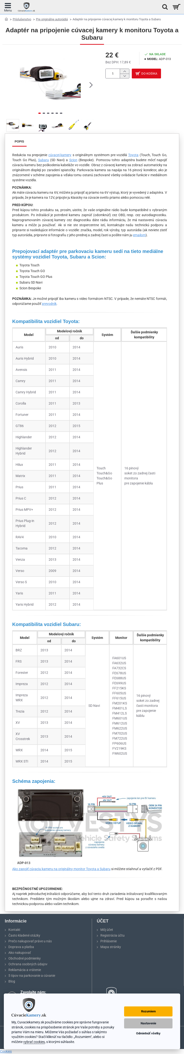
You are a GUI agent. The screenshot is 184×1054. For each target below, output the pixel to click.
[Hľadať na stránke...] (163, 7)
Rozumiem (148, 1011)
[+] (124, 71)
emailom (139, 235)
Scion (73, 160)
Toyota (133, 155)
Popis (19, 141)
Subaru (43, 160)
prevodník (49, 304)
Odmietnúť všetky (148, 1033)
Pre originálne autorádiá (52, 19)
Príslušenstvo (22, 19)
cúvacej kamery (59, 155)
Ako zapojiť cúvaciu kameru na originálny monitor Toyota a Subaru (61, 869)
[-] (124, 76)
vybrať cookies (34, 1042)
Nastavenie (148, 1023)
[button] (91, 85)
